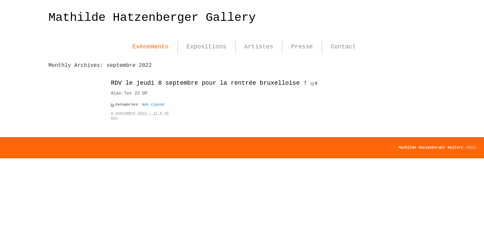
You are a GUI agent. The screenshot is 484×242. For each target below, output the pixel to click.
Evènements (150, 46)
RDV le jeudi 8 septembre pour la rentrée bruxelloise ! (209, 83)
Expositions (207, 46)
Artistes (258, 46)
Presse (302, 46)
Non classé (153, 105)
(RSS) (471, 148)
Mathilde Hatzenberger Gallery (152, 18)
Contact (343, 46)
